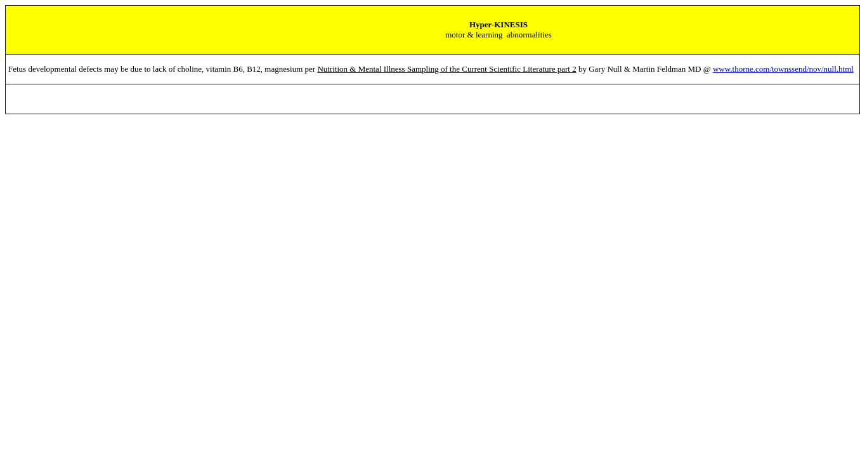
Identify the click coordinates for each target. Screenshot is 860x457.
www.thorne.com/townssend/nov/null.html (783, 69)
